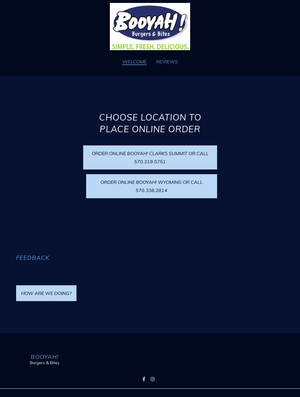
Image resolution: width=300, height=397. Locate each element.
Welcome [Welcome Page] (134, 62)
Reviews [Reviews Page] (167, 62)
